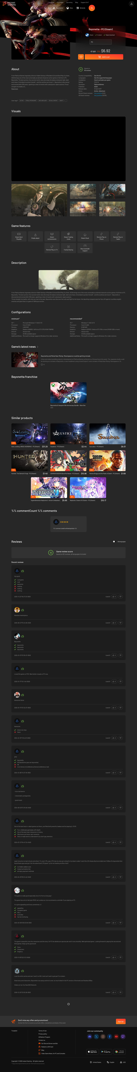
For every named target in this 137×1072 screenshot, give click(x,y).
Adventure (102, 91)
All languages (119, 541)
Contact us (42, 1040)
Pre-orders (60, 2)
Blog (76, 2)
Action (96, 91)
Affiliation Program (44, 1037)
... (65, 100)
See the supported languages (103, 78)
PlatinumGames (99, 84)
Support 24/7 (85, 2)
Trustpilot (14, 1031)
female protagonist (31, 100)
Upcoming (69, 2)
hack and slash (43, 100)
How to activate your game (102, 80)
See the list (97, 75)
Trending (51, 2)
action (21, 100)
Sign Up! (121, 1021)
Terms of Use (43, 1031)
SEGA (96, 86)
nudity (61, 100)
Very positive (98, 93)
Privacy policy (43, 1034)
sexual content (53, 100)
